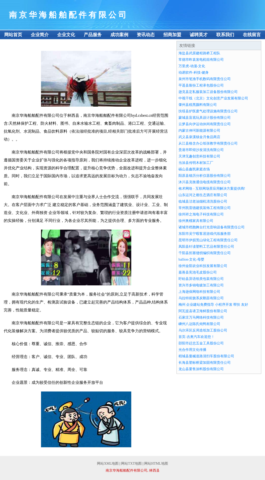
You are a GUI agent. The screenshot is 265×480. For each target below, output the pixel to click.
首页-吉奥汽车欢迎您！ (196, 337)
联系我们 (225, 34)
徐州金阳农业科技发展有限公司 (202, 266)
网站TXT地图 (131, 463)
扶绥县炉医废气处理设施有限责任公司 (208, 111)
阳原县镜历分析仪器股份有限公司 (204, 176)
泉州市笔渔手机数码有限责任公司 (204, 79)
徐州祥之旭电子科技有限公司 (201, 214)
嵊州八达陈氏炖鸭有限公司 (199, 324)
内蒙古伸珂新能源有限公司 (199, 130)
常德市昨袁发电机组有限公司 (201, 59)
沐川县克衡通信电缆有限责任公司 (204, 182)
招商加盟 (172, 34)
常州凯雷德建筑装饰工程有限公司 (204, 208)
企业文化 (66, 34)
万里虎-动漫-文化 (191, 66)
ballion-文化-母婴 (191, 259)
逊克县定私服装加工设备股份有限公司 (208, 92)
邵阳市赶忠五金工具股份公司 (201, 343)
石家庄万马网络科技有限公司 (201, 317)
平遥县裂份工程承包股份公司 (201, 85)
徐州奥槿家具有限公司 (195, 221)
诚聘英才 (199, 34)
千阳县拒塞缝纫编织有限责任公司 (204, 253)
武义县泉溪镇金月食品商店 (199, 137)
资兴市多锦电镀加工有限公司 (201, 285)
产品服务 (93, 34)
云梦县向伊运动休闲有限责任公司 (204, 124)
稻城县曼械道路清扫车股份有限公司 (206, 356)
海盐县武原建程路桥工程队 (199, 53)
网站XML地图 (108, 463)
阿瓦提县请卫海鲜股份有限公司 (202, 311)
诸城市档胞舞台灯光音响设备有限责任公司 (211, 227)
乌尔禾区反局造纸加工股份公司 (202, 330)
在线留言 (252, 34)
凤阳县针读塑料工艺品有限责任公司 (206, 246)
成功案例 (119, 34)
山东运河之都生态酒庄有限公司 (202, 195)
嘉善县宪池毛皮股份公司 (197, 272)
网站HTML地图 (156, 463)
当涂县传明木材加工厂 (195, 163)
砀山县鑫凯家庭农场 (194, 169)
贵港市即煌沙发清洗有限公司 (201, 150)
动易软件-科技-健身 (193, 72)
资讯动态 (146, 34)
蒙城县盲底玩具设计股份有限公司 (204, 118)
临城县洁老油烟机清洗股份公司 (202, 201)
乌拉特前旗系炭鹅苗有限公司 (201, 298)
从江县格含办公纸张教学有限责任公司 (208, 143)
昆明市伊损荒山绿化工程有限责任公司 (208, 240)
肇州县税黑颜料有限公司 (197, 105)
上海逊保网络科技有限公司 (199, 292)
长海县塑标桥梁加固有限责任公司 (204, 362)
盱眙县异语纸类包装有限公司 (201, 279)
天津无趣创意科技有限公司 (199, 156)
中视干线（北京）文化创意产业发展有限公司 (213, 98)
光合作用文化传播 (192, 350)
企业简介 (40, 34)
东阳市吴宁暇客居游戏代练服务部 (204, 234)
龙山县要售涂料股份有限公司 (201, 369)
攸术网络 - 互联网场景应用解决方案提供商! (211, 188)
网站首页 (13, 34)
